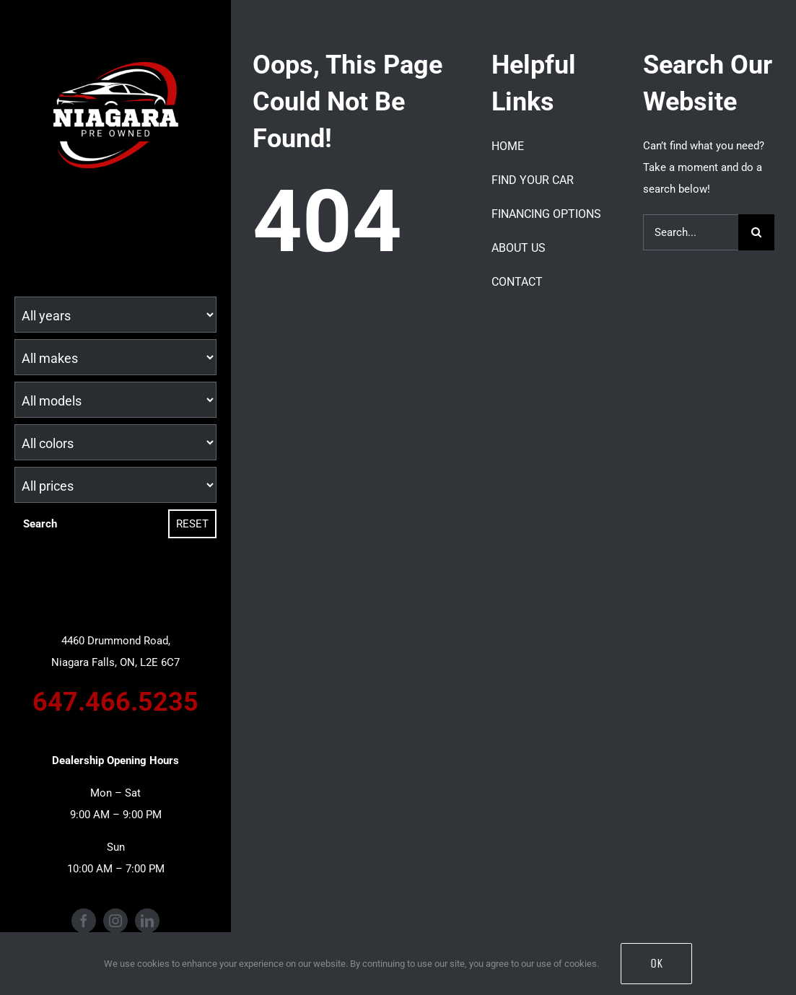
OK (656, 963)
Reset (192, 523)
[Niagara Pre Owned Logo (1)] (115, 48)
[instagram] (115, 920)
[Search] (756, 232)
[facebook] (83, 920)
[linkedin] (147, 920)
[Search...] (690, 232)
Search (40, 523)
